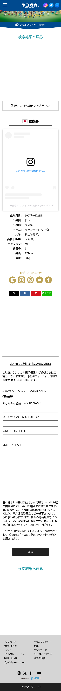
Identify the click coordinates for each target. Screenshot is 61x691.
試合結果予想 (10, 646)
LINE (46, 293)
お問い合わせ (10, 658)
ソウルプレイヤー (42, 642)
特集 (36, 646)
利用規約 (48, 534)
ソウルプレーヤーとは (14, 654)
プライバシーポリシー (14, 662)
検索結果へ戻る (30, 37)
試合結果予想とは (43, 654)
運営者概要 (39, 658)
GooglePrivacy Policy (24, 534)
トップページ (10, 642)
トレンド (7, 650)
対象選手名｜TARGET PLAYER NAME (24, 391)
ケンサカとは (40, 650)
